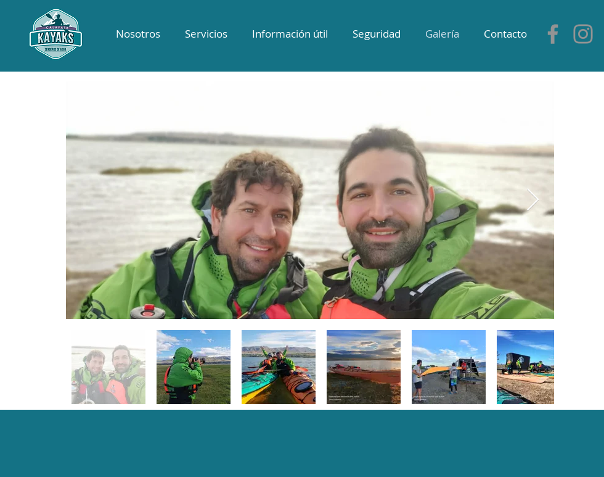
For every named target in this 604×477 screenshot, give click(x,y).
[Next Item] (533, 200)
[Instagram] (583, 34)
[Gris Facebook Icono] (553, 34)
